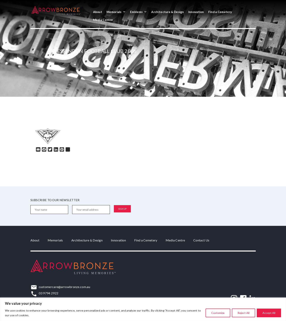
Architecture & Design (167, 12)
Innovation (196, 12)
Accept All (268, 312)
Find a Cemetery (220, 12)
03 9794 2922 (49, 293)
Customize (218, 312)
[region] (143, 309)
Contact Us (201, 240)
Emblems (138, 12)
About (97, 12)
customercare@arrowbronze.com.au (64, 287)
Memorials (116, 12)
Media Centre (103, 20)
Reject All (243, 312)
